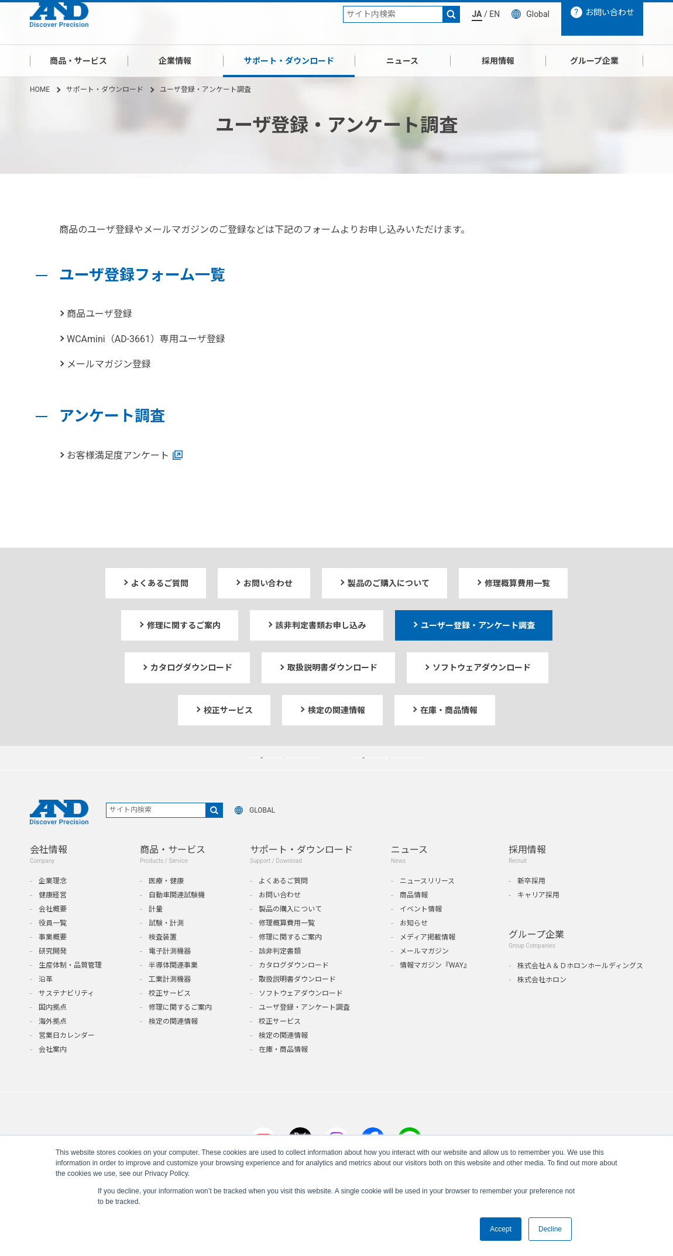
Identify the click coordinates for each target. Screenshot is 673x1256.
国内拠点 (53, 1031)
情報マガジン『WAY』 (435, 989)
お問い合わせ (280, 919)
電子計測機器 (170, 975)
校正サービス (170, 1017)
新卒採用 (531, 905)
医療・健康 (166, 905)
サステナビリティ (66, 1017)
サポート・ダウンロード (289, 61)
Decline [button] (550, 1229)
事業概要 (53, 961)
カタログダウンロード (294, 989)
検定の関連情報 (173, 1045)
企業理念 (53, 905)
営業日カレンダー (67, 1059)
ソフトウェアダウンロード (301, 1017)
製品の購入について (290, 933)
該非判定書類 (280, 975)
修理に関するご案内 (180, 1031)
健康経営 (53, 919)
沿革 (46, 1003)
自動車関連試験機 (177, 919)
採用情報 (498, 61)
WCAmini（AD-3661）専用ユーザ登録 (146, 339)
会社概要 (53, 933)
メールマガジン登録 (109, 364)
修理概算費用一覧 (287, 947)
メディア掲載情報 (427, 961)
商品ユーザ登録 (99, 313)
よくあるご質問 (283, 905)
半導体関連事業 (173, 989)
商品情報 (414, 919)
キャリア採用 (538, 919)
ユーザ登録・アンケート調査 (304, 1031)
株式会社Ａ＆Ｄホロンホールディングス (580, 990)
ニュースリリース (427, 905)
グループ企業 (594, 61)
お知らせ (414, 947)
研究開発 (53, 975)
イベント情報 (421, 933)
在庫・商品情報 (283, 1073)
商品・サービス (78, 61)
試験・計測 (166, 947)
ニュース (402, 61)
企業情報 (175, 61)
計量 (156, 933)
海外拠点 (53, 1045)
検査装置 (163, 961)
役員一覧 (53, 947)
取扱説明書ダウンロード (297, 1003)
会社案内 (53, 1073)
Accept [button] (500, 1229)
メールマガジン (424, 975)
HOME (40, 89)
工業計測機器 (170, 1003)
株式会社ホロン (541, 1004)
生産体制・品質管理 (70, 989)
